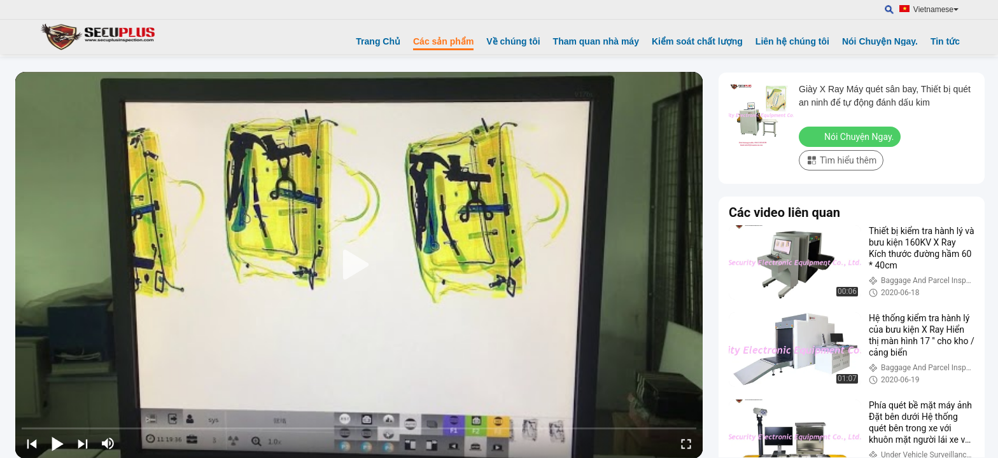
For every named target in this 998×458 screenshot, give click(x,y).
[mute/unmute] (108, 443)
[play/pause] (57, 443)
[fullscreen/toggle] (686, 443)
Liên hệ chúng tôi (792, 41)
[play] (359, 265)
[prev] (32, 443)
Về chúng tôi (513, 41)
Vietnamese (936, 9)
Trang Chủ (378, 41)
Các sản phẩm (443, 41)
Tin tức (945, 41)
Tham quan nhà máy (596, 41)
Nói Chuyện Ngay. (880, 41)
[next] (82, 443)
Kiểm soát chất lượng (697, 41)
